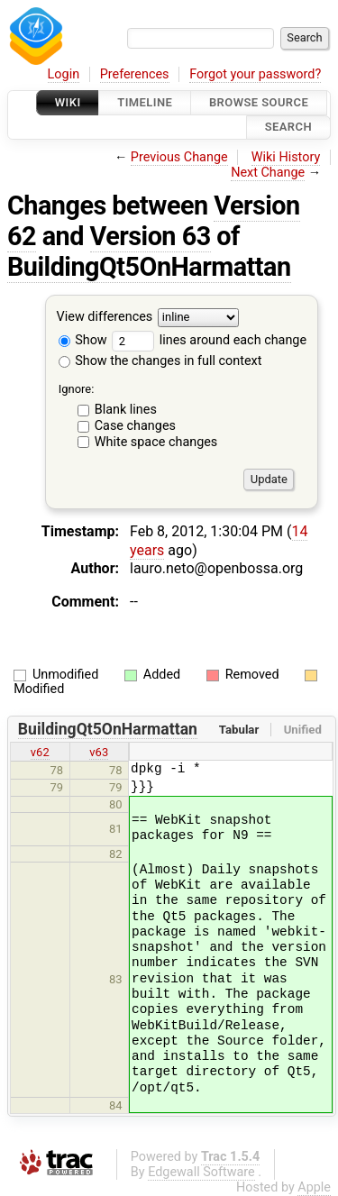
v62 (40, 752)
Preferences (134, 74)
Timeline (144, 102)
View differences (105, 316)
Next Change (268, 172)
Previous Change (179, 157)
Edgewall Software (201, 1172)
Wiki (68, 102)
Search (288, 127)
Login (64, 74)
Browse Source (258, 102)
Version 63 (150, 236)
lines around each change (209, 340)
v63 (98, 752)
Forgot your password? (255, 74)
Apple (314, 1187)
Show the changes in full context (160, 361)
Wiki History (285, 157)
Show (83, 340)
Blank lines (126, 409)
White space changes (156, 442)
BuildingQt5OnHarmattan (149, 266)
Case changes (135, 426)
